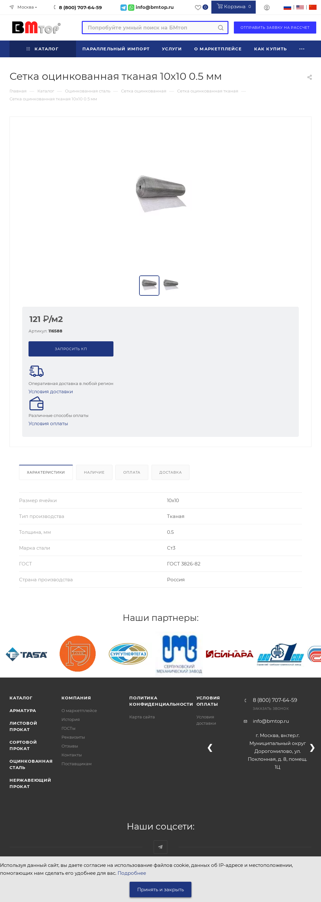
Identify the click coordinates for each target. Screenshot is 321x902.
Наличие (94, 472)
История (70, 719)
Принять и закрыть (160, 889)
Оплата (131, 472)
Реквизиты (73, 737)
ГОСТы (68, 728)
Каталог (21, 697)
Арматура (23, 710)
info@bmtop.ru (271, 721)
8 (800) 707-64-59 (80, 7)
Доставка (170, 472)
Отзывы (69, 745)
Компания (76, 697)
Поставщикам (76, 763)
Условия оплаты (48, 423)
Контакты (71, 754)
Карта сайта (142, 716)
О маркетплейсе (79, 710)
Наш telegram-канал (160, 847)
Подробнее (132, 873)
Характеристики (46, 472)
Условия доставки (51, 391)
